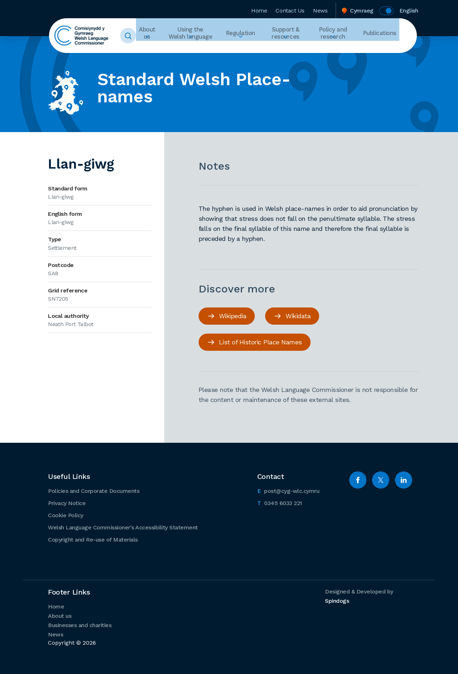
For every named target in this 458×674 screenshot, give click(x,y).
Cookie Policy (65, 514)
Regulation (250, 35)
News (320, 8)
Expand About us (159, 48)
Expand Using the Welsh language (202, 48)
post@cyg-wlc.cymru (288, 490)
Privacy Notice (67, 502)
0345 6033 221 (279, 502)
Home (259, 8)
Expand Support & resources (292, 48)
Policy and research (340, 36)
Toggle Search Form (141, 35)
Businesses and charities (79, 624)
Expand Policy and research (340, 48)
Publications (382, 35)
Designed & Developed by (359, 595)
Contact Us (290, 8)
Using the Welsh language (202, 36)
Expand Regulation (250, 48)
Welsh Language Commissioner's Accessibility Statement (123, 526)
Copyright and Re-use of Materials (93, 538)
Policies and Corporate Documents (93, 490)
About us (159, 36)
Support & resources (292, 36)
